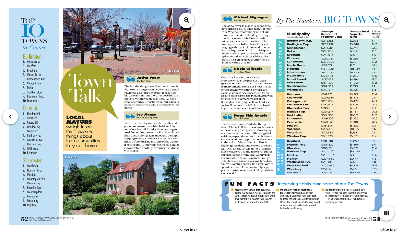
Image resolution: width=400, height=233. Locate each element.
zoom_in (186, 20)
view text (188, 230)
